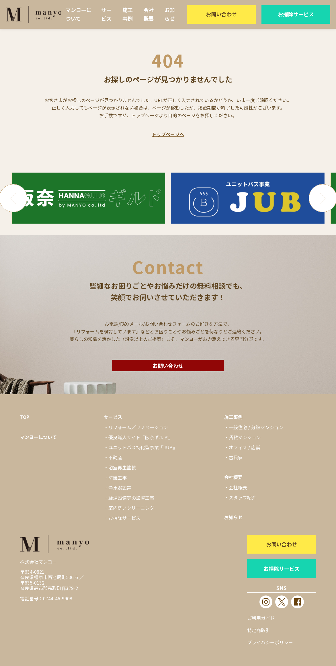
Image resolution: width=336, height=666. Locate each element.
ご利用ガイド (261, 617)
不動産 (115, 457)
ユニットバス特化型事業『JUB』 (142, 447)
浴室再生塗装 (122, 467)
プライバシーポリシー (270, 642)
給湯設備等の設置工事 (131, 497)
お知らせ (170, 14)
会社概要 (148, 14)
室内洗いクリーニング (131, 507)
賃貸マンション (245, 437)
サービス (106, 14)
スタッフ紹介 (242, 497)
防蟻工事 (117, 477)
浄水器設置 (119, 487)
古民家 (236, 457)
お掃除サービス (296, 14)
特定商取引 (258, 630)
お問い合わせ (221, 14)
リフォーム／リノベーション (138, 427)
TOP (24, 416)
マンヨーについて (78, 14)
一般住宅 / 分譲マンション (256, 427)
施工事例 (127, 14)
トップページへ (168, 134)
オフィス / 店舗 (244, 447)
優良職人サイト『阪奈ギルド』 (140, 437)
